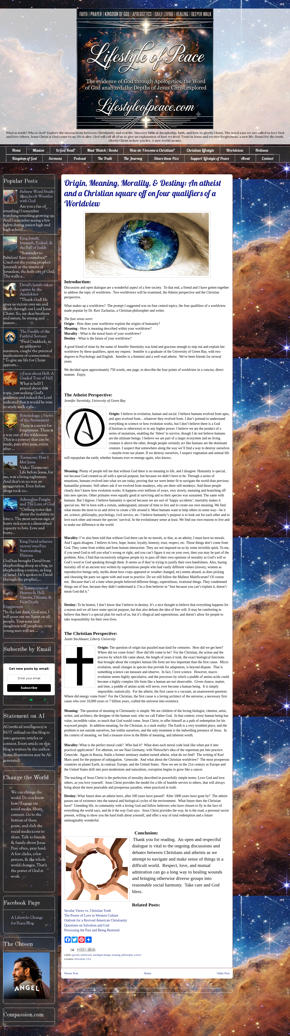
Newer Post (71, 973)
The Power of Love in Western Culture (91, 915)
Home (16, 150)
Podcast (79, 158)
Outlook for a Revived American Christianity (95, 920)
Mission (38, 150)
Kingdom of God (24, 158)
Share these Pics (166, 158)
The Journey (133, 158)
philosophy (127, 954)
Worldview (234, 150)
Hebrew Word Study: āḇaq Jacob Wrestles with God (37, 196)
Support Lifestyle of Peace (209, 158)
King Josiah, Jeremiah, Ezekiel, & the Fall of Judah (36, 243)
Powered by (29, 699)
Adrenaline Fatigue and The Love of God (37, 502)
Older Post (223, 973)
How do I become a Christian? (152, 150)
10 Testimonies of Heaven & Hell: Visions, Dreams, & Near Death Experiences (27, 598)
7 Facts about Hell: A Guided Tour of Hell (37, 376)
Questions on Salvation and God (86, 925)
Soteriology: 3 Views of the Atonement (36, 418)
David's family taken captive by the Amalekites (36, 289)
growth (75, 954)
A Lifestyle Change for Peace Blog (27, 920)
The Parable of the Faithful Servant (35, 334)
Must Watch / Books (102, 150)
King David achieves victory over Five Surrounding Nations (36, 549)
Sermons (55, 158)
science (137, 954)
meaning (116, 954)
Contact (268, 158)
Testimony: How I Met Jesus (34, 460)
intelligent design (101, 954)
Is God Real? (65, 150)
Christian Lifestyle (200, 150)
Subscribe (29, 688)
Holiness (261, 150)
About (245, 158)
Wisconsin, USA (82, 958)
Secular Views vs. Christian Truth (87, 911)
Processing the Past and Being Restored (91, 930)
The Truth (105, 158)
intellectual (86, 954)
